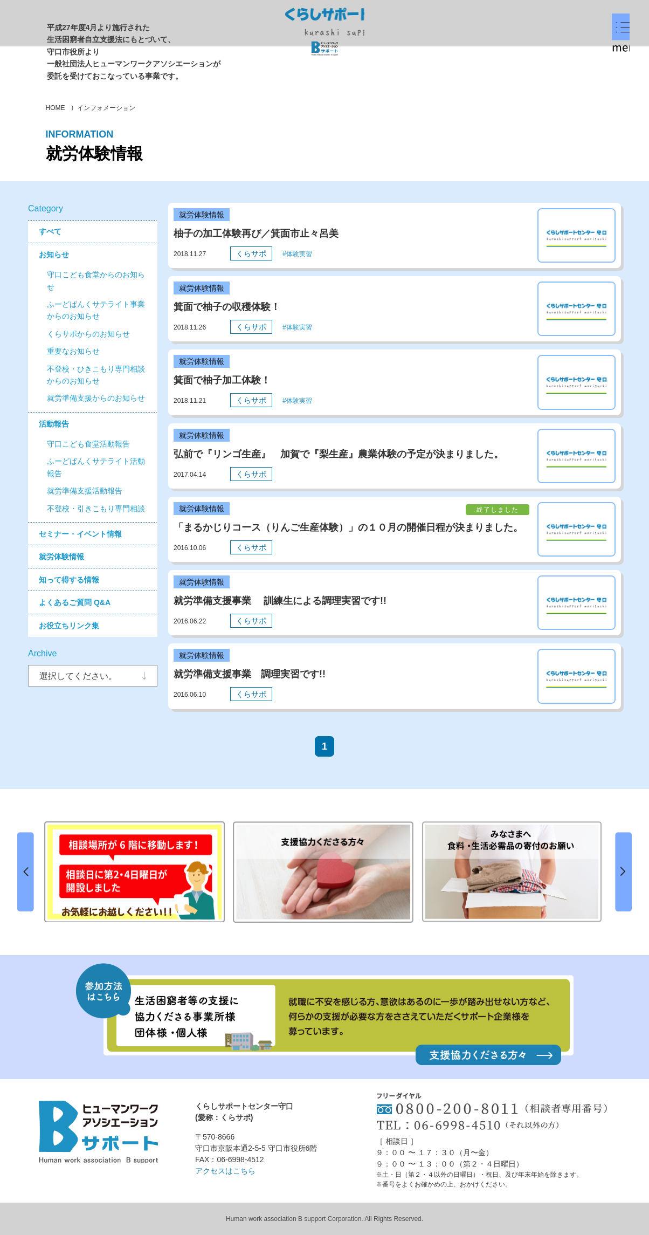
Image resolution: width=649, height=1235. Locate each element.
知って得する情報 (69, 579)
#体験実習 (297, 254)
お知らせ (54, 254)
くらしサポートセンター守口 (324, 31)
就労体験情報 (61, 556)
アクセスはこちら (225, 1171)
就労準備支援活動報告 (84, 490)
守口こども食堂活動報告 (88, 444)
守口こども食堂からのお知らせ (96, 280)
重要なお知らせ (73, 351)
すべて (50, 231)
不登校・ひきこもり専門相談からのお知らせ (96, 375)
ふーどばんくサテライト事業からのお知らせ (96, 310)
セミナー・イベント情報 (80, 534)
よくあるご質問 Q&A (75, 602)
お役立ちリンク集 (69, 625)
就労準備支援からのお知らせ (96, 398)
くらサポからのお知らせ (88, 334)
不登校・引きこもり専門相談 (96, 508)
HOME (55, 108)
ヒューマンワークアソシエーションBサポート (98, 1132)
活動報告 (54, 424)
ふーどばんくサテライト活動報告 (96, 467)
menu (579, 54)
